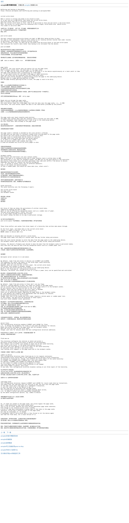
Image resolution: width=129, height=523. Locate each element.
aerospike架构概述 (6, 509)
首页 (2, 1)
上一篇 (3, 498)
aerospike (27, 5)
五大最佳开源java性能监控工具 (10, 519)
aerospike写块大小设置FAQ (9, 516)
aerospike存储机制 (6, 505)
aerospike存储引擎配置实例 (9, 502)
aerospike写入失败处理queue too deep (12, 512)
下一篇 (9, 498)
